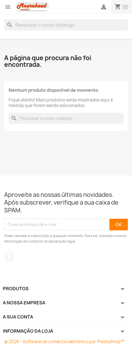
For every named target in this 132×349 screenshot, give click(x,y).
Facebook (9, 256)
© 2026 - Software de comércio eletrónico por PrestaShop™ (64, 342)
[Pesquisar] (66, 24)
